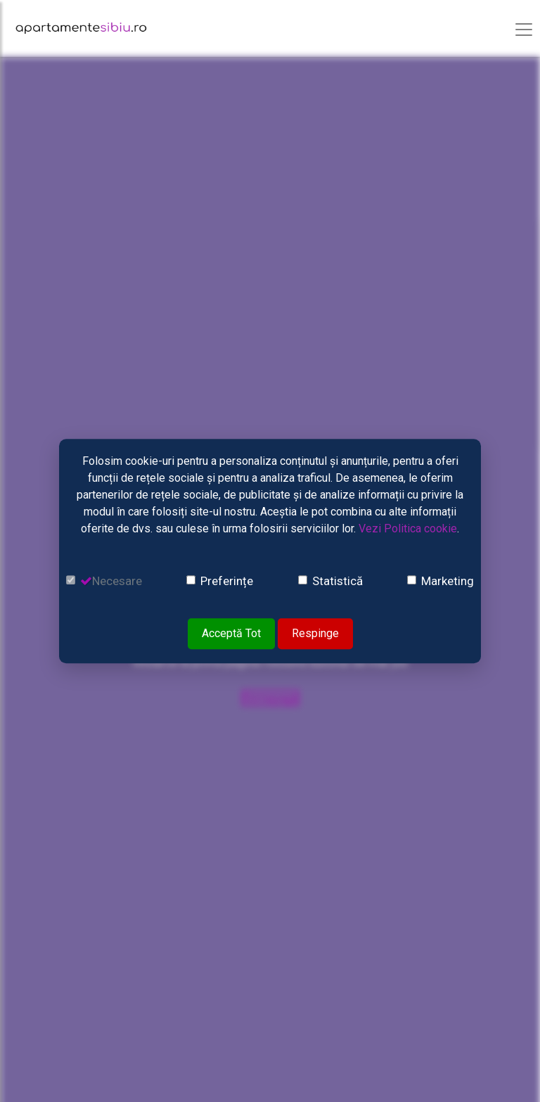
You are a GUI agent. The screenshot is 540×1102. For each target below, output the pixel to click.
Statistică (337, 581)
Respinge (315, 633)
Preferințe (226, 581)
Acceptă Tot (231, 633)
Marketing (447, 581)
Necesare (117, 581)
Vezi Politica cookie (408, 528)
